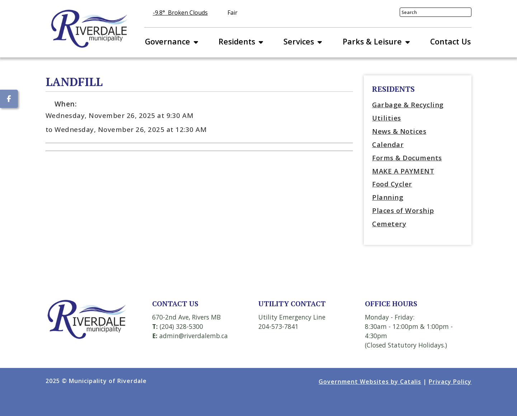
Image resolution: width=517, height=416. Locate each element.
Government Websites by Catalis (370, 382)
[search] (430, 12)
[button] (463, 12)
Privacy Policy (450, 382)
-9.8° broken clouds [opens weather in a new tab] (180, 12)
